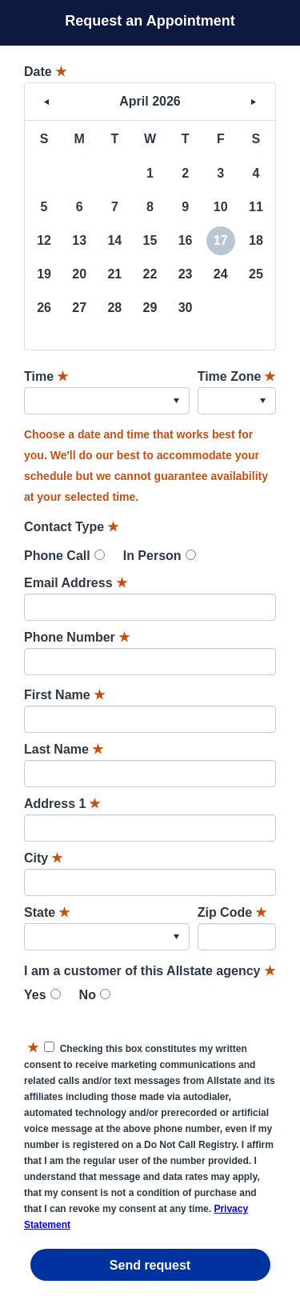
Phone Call (57, 555)
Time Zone (237, 376)
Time (46, 376)
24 (221, 274)
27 (79, 307)
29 (150, 307)
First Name (64, 695)
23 (185, 274)
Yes (35, 995)
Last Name (63, 749)
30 (185, 307)
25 (256, 274)
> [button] (253, 101)
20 (79, 274)
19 (44, 274)
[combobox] (107, 400)
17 (221, 240)
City (43, 858)
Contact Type (71, 527)
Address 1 (62, 803)
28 (114, 307)
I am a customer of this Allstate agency (149, 971)
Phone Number (77, 637)
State (47, 912)
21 (114, 274)
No (87, 995)
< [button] (46, 101)
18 (256, 240)
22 (150, 274)
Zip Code (232, 912)
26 (44, 307)
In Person (152, 555)
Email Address (75, 583)
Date (45, 71)
